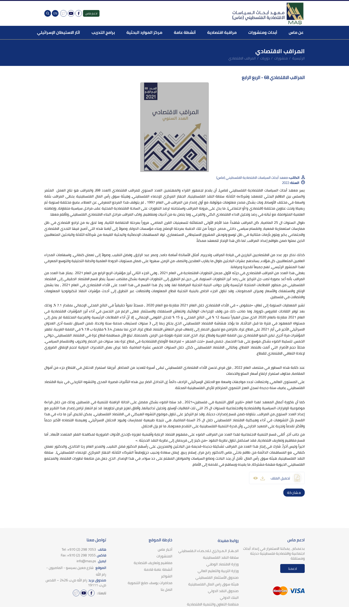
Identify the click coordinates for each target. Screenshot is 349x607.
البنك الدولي (229, 597)
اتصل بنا (166, 589)
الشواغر (166, 576)
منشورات (281, 58)
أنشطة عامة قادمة (158, 569)
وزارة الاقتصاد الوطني (222, 564)
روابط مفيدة (228, 540)
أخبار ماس (165, 549)
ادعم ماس (91, 13)
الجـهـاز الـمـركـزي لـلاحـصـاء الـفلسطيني (208, 550)
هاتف (84, 549)
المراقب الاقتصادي (242, 58)
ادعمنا (292, 568)
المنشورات (164, 556)
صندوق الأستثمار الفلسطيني (217, 577)
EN (55, 13)
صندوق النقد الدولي (223, 590)
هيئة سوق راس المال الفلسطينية (213, 584)
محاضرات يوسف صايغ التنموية (150, 582)
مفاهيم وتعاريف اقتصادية (153, 562)
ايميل (91, 561)
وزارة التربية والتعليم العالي (218, 570)
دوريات (265, 58)
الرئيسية (298, 58)
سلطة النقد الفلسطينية (221, 557)
